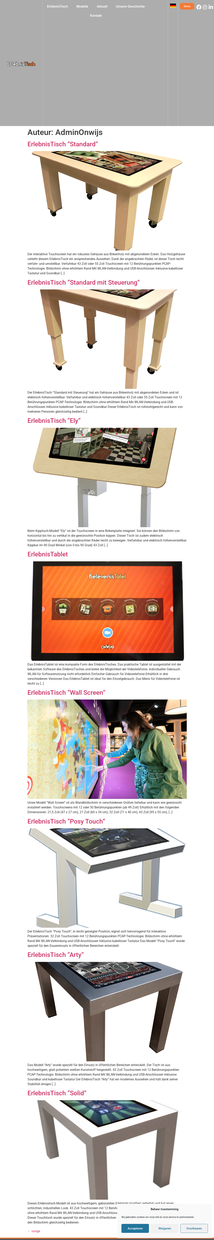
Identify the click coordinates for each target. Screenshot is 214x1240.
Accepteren (135, 1228)
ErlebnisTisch (57, 6)
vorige (33, 1231)
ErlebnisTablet (47, 554)
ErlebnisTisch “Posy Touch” (66, 821)
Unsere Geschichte (130, 6)
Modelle (82, 6)
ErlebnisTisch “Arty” (55, 955)
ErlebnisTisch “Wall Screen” (66, 692)
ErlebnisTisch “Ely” (54, 420)
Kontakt (96, 15)
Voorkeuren (194, 1228)
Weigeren (164, 1228)
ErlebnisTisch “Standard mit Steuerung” (83, 282)
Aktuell (102, 6)
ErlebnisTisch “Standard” (62, 144)
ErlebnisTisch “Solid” (56, 1093)
